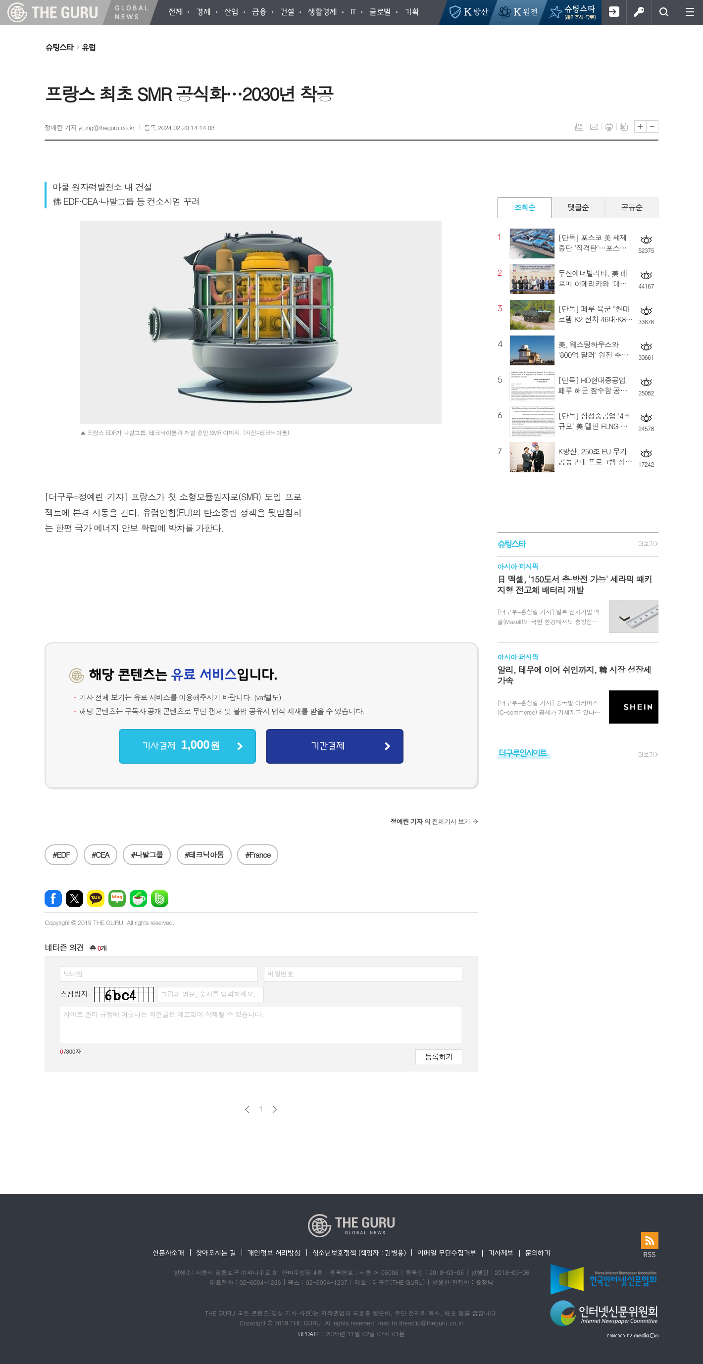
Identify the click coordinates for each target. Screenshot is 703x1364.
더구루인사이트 (523, 752)
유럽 (89, 47)
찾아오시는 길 (216, 1252)
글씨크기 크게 (640, 126)
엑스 (74, 898)
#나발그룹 (147, 854)
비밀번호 (280, 973)
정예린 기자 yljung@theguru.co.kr (89, 127)
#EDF (61, 854)
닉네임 (73, 973)
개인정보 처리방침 (274, 1252)
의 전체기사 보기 (430, 821)
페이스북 (53, 898)
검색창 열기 (664, 12)
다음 (274, 1109)
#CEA (100, 854)
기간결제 (328, 745)
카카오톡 (95, 898)
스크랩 (624, 127)
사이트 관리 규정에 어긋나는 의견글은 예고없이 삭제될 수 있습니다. (163, 1014)
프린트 (609, 127)
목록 (579, 127)
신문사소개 (168, 1252)
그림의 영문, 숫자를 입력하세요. (207, 993)
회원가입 (613, 12)
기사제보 (500, 1252)
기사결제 (180, 745)
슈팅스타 (59, 47)
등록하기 (438, 1056)
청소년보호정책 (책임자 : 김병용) (359, 1252)
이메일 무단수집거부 (446, 1252)
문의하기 (538, 1252)
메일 (594, 127)
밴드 (159, 898)
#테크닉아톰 (204, 854)
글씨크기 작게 (652, 126)
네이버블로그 (117, 898)
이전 (247, 1109)
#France (257, 854)
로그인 (639, 12)
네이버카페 (138, 898)
